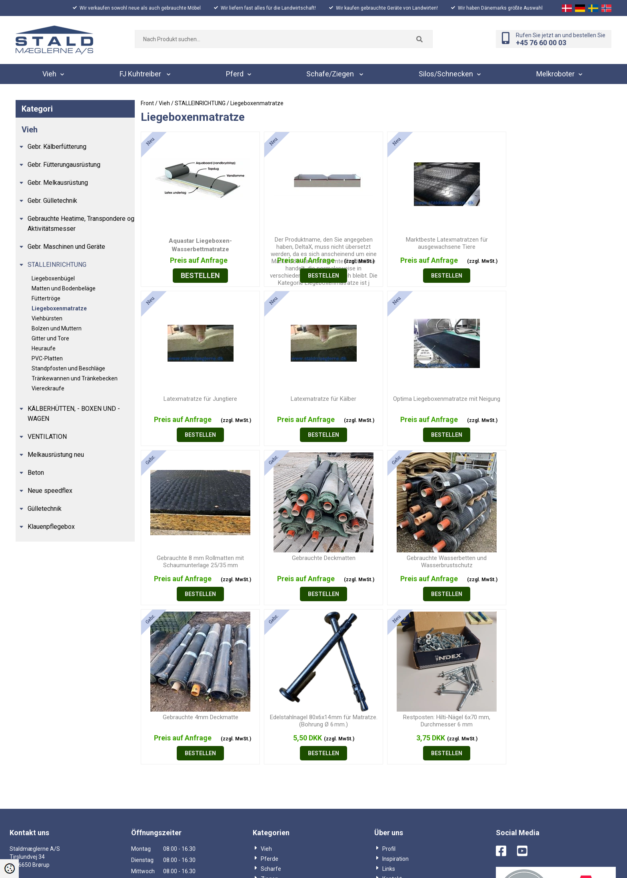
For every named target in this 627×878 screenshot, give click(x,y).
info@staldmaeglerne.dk (47, 777)
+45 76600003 (30, 729)
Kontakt (392, 719)
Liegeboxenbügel (53, 278)
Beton (36, 472)
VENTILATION (47, 436)
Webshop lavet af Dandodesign (313, 862)
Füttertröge (46, 298)
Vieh (266, 689)
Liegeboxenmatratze (59, 308)
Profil (388, 689)
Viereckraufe (48, 388)
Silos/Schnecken (282, 729)
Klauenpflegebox (51, 526)
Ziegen (269, 719)
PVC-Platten (47, 358)
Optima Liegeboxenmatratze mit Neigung (316, 398)
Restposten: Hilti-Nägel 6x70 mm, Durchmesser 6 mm (553, 561)
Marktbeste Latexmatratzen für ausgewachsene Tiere (435, 243)
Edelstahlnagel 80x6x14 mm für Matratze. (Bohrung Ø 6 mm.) (435, 561)
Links (388, 709)
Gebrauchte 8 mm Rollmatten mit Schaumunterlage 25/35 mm (435, 402)
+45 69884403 (30, 753)
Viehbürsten (47, 318)
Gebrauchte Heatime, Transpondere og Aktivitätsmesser (81, 223)
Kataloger (273, 749)
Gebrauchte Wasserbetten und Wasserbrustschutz (198, 561)
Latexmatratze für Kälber (198, 398)
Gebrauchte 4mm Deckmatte (317, 558)
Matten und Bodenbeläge (64, 288)
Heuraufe (44, 348)
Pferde (269, 699)
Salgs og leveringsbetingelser (419, 729)
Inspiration (395, 699)
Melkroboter (276, 739)
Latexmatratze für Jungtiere (554, 239)
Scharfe (271, 709)
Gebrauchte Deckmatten (554, 398)
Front (147, 103)
